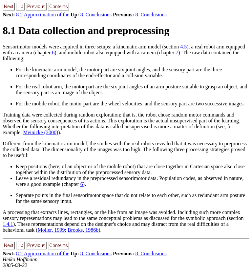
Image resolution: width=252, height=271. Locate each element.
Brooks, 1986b (83, 230)
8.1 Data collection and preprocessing (86, 30)
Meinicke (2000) (40, 132)
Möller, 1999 (51, 230)
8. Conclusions (96, 14)
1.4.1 (8, 224)
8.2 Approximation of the (42, 14)
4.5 (183, 46)
